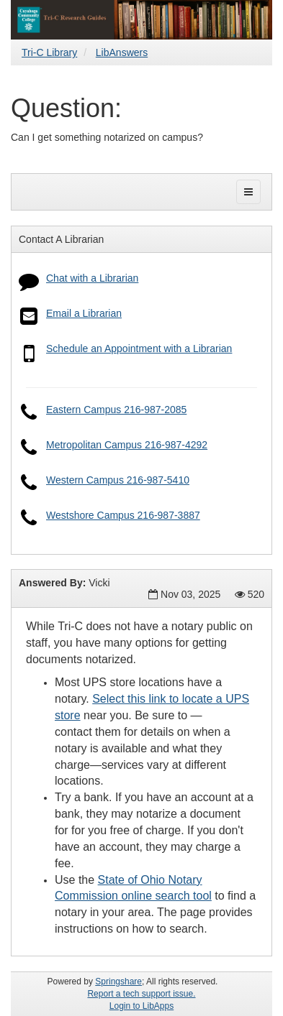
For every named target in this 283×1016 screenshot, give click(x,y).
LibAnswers (122, 52)
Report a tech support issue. (141, 994)
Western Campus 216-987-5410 (117, 480)
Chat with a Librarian (92, 278)
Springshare (118, 981)
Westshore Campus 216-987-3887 (123, 515)
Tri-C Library (49, 52)
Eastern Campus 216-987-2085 (116, 409)
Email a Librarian (84, 313)
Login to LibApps (141, 1006)
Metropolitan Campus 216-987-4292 (126, 445)
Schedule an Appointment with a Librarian (139, 348)
